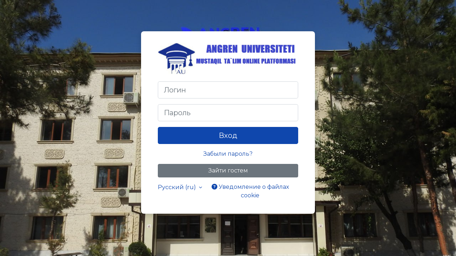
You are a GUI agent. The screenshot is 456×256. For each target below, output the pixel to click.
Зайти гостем (228, 170)
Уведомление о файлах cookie (250, 191)
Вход (228, 135)
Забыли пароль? (228, 153)
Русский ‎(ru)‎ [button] (177, 187)
